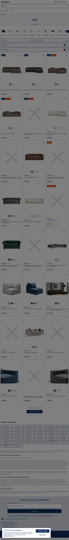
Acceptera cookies (42, 531)
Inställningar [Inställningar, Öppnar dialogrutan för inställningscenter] (42, 534)
